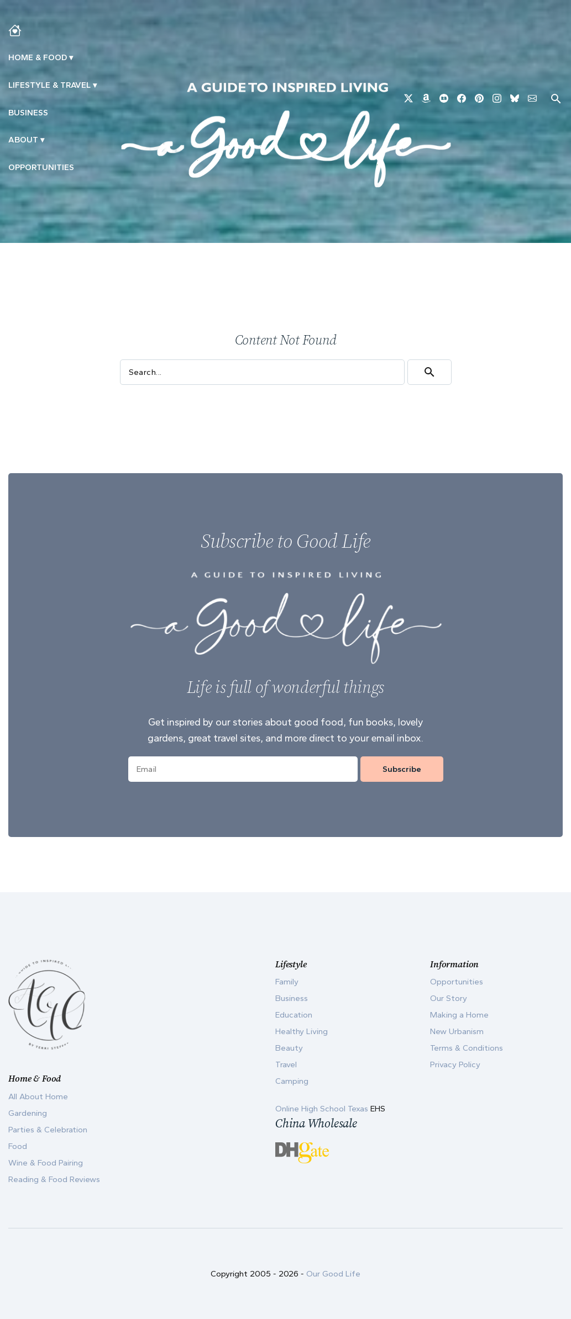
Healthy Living (301, 1031)
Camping (291, 1081)
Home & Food (37, 57)
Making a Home (459, 1015)
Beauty (289, 1048)
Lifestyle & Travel (49, 85)
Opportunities (41, 167)
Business (28, 113)
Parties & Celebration (47, 1130)
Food (17, 1146)
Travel (286, 1064)
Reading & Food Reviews (54, 1179)
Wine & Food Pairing (45, 1163)
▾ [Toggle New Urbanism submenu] (95, 85)
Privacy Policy (455, 1064)
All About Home (38, 1096)
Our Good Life (333, 1274)
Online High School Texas (322, 1109)
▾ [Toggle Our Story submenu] (42, 140)
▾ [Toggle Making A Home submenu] (71, 57)
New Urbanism (457, 1031)
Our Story (448, 998)
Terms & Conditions (466, 1048)
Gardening (27, 1113)
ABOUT (23, 140)
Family (286, 982)
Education (293, 1015)
